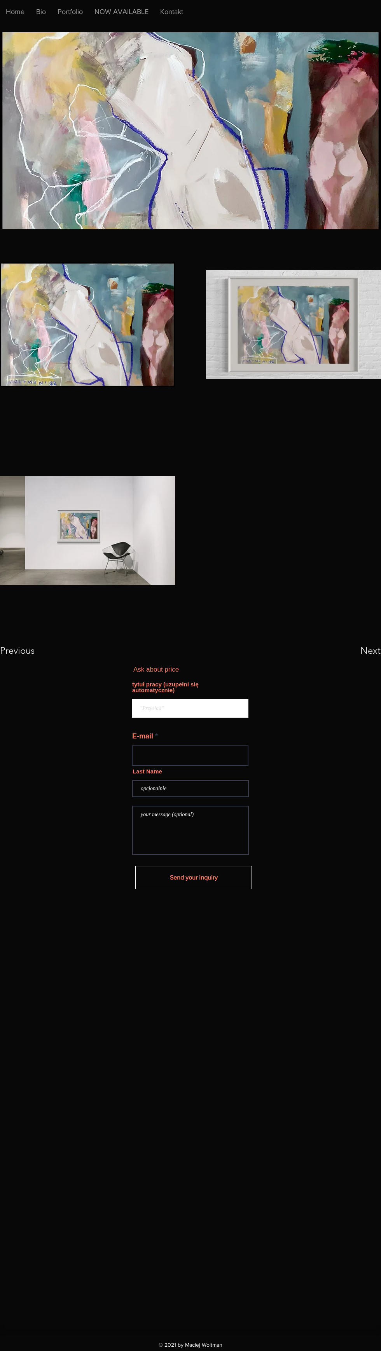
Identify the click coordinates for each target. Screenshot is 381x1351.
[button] (121, 11)
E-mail (142, 736)
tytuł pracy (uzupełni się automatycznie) (165, 687)
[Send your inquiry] (193, 877)
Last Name (147, 771)
